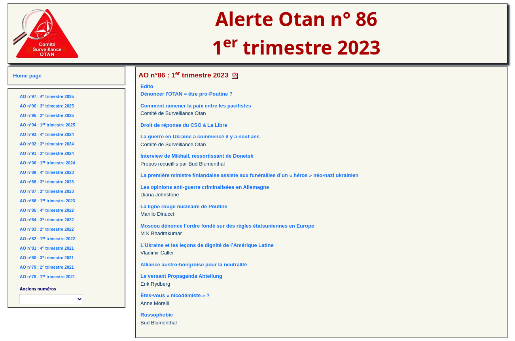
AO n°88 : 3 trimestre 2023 (47, 181)
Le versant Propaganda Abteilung (181, 276)
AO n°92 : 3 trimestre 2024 (47, 143)
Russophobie (156, 315)
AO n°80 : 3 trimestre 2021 (47, 257)
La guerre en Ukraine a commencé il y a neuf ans (199, 136)
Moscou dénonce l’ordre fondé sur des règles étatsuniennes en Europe (227, 226)
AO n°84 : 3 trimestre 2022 (47, 219)
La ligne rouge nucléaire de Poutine (183, 206)
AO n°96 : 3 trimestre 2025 (47, 106)
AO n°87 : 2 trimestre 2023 (47, 191)
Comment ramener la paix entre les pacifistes (195, 106)
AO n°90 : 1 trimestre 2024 (47, 162)
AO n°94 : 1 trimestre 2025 (47, 124)
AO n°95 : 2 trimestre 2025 (47, 115)
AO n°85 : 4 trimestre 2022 (47, 210)
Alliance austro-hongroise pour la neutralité (193, 265)
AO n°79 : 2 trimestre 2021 (47, 267)
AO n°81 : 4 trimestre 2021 (47, 248)
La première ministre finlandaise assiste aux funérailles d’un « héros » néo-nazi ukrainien (249, 175)
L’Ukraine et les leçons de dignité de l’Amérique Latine (207, 245)
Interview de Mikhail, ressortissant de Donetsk (196, 156)
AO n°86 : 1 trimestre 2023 (47, 200)
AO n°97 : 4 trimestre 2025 (47, 96)
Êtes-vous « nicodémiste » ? (175, 295)
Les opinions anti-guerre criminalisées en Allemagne (204, 187)
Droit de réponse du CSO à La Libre (183, 125)
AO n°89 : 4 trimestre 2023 (47, 172)
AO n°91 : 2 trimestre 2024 (47, 153)
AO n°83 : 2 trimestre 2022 (47, 229)
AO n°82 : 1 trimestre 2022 (47, 238)
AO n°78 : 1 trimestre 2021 (47, 276)
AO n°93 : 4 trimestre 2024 (47, 134)
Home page (27, 76)
